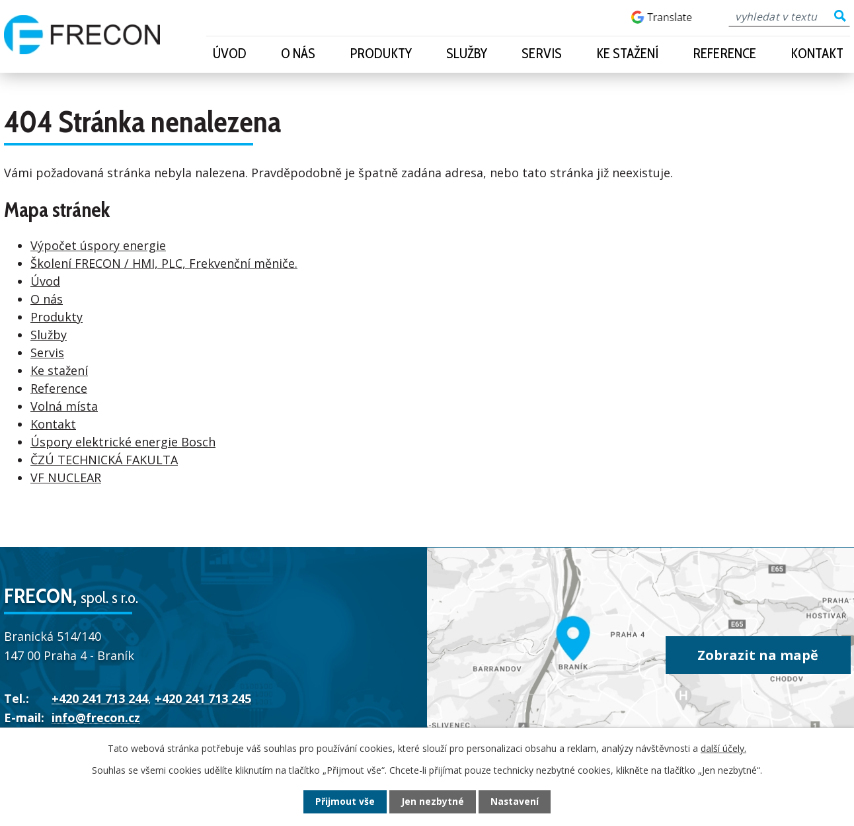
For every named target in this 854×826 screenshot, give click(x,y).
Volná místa (64, 406)
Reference (724, 53)
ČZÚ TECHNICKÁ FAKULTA (104, 460)
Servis (542, 53)
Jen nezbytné (432, 802)
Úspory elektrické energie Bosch (122, 442)
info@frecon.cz (96, 717)
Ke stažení (627, 53)
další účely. (723, 748)
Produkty (381, 53)
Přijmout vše (345, 802)
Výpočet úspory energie (98, 245)
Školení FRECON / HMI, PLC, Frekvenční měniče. (163, 263)
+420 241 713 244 (100, 698)
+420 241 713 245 (203, 698)
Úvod (230, 53)
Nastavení (514, 802)
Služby (466, 53)
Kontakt (817, 53)
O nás (298, 53)
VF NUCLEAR (65, 477)
